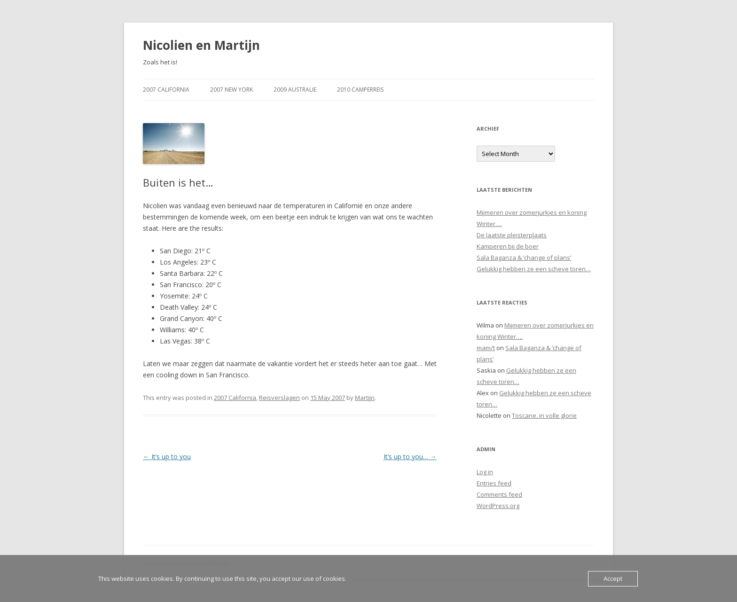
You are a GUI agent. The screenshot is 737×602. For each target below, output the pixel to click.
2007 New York (231, 90)
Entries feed (494, 483)
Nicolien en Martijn (201, 45)
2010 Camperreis (360, 90)
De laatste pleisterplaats (512, 235)
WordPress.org (498, 505)
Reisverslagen (279, 397)
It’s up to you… (410, 456)
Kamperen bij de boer (508, 246)
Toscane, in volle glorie (544, 415)
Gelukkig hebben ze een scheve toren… (534, 269)
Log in (485, 472)
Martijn (365, 397)
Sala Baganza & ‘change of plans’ (524, 257)
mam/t (486, 348)
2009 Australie (295, 90)
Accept (613, 578)
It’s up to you (167, 456)
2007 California (166, 90)
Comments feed (499, 494)
